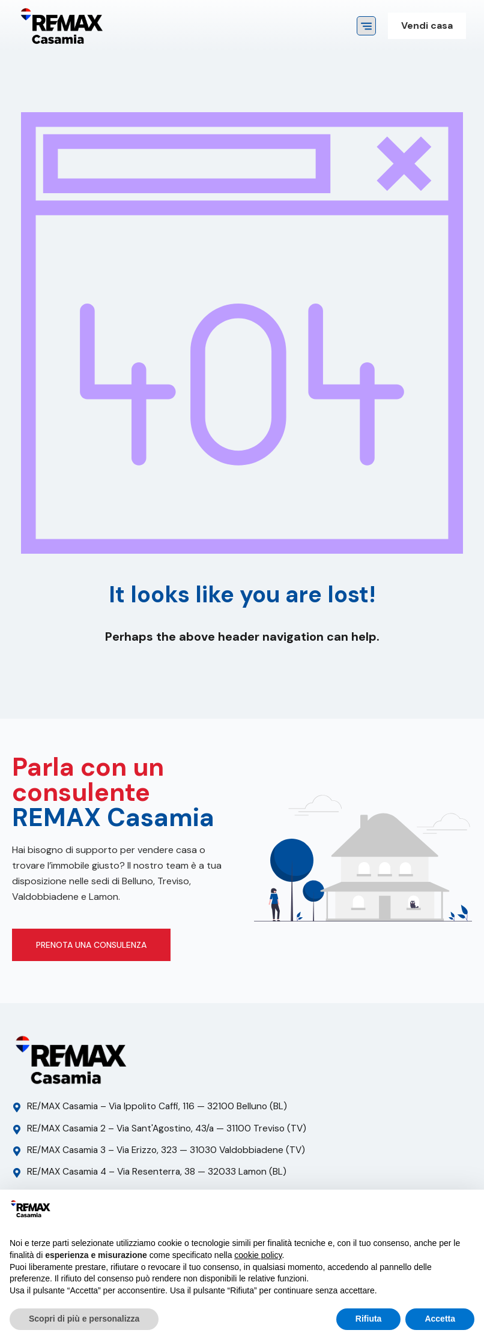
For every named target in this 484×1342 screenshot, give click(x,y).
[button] (366, 25)
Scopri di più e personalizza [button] (84, 1318)
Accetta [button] (440, 1318)
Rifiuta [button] (368, 1318)
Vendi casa (427, 25)
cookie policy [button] (258, 1255)
